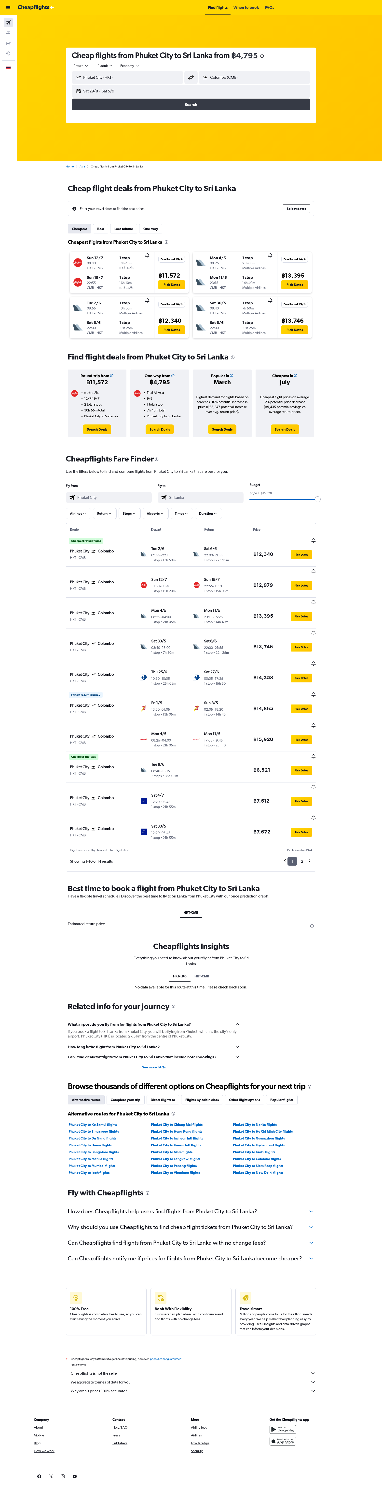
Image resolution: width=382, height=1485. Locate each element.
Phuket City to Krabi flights (263, 1109)
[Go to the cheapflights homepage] (36, 7)
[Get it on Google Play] (299, 1386)
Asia (91, 166)
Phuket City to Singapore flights (102, 1088)
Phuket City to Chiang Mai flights (185, 1082)
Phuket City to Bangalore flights (102, 1109)
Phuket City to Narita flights (263, 1082)
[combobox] (89, 65)
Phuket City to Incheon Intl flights (185, 1095)
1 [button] (301, 818)
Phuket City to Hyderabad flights (267, 1102)
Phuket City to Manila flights (99, 1116)
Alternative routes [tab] (95, 1057)
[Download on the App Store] (299, 1398)
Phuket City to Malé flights (180, 1109)
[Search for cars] (8, 43)
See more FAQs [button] (162, 1024)
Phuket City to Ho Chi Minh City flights (271, 1088)
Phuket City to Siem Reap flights (267, 1123)
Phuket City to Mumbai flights (100, 1123)
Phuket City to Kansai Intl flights (184, 1102)
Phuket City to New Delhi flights (267, 1130)
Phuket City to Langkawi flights (184, 1116)
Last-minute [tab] (132, 229)
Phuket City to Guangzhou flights (267, 1095)
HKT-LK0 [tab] (188, 933)
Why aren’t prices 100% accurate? (202, 1348)
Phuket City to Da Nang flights (101, 1095)
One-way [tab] (159, 229)
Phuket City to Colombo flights (265, 1116)
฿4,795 (253, 55)
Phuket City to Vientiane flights (183, 1130)
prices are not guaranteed (174, 1316)
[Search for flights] (8, 22)
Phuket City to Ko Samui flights (101, 1082)
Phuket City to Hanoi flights (98, 1102)
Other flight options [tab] (253, 1057)
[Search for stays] (8, 33)
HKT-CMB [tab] (199, 869)
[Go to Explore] (8, 53)
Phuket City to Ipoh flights (97, 1130)
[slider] (326, 499)
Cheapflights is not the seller (202, 1330)
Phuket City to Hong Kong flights (185, 1088)
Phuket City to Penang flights (182, 1123)
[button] (8, 7)
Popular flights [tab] (290, 1057)
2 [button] (311, 818)
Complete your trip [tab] (134, 1057)
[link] (106, 429)
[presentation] (270, 56)
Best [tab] (109, 229)
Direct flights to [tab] (171, 1057)
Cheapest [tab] (88, 229)
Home (78, 166)
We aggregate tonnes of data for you (202, 1339)
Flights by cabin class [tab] (210, 1057)
